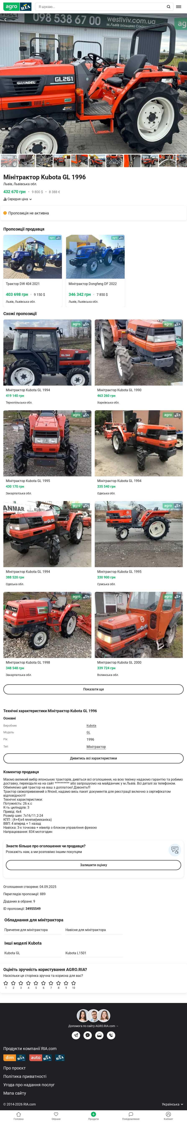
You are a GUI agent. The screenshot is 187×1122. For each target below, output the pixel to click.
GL (88, 732)
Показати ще (93, 689)
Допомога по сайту (93, 1026)
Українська (173, 1104)
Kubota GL (12, 953)
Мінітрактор (96, 747)
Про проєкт (14, 1068)
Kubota (91, 725)
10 (73, 985)
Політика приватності (24, 1076)
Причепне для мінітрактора (26, 930)
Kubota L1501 (75, 953)
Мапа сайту (14, 1093)
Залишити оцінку (93, 865)
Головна (19, 1116)
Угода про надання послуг (29, 1084)
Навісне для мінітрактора (85, 930)
